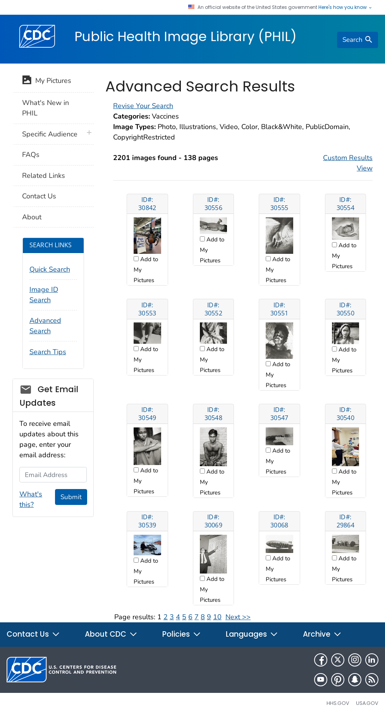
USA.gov (367, 703)
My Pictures (46, 81)
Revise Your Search (143, 105)
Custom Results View (348, 163)
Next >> (238, 617)
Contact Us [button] (33, 634)
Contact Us (39, 196)
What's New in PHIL (45, 108)
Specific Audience (49, 134)
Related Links (43, 175)
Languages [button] (252, 634)
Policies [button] (181, 634)
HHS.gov (338, 703)
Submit (71, 497)
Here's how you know (345, 7)
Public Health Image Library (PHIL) (185, 36)
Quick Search (49, 269)
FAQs (31, 154)
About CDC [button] (111, 634)
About (31, 217)
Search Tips (47, 352)
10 (217, 617)
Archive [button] (322, 634)
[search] (357, 40)
